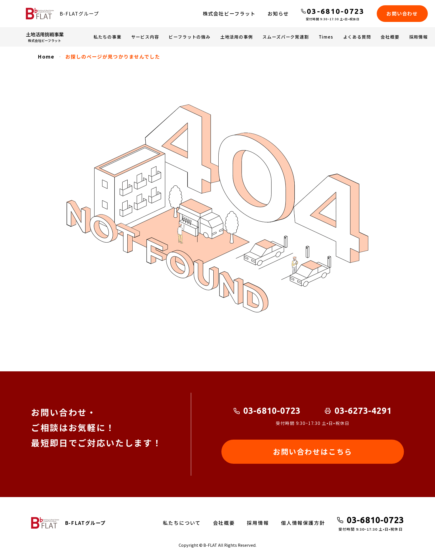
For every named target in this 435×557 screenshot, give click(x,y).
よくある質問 (357, 37)
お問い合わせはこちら (312, 451)
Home (46, 56)
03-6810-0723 (272, 410)
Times (326, 37)
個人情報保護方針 (303, 522)
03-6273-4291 (363, 410)
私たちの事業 (107, 37)
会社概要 (390, 37)
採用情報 (418, 37)
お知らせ (278, 13)
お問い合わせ (402, 13)
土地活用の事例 (236, 37)
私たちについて (182, 522)
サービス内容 (145, 37)
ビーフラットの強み (189, 37)
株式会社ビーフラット (229, 13)
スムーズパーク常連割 (285, 37)
